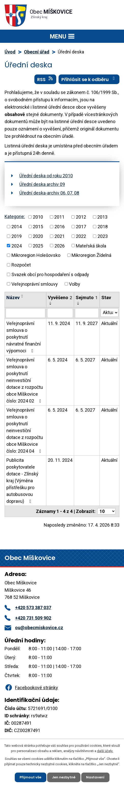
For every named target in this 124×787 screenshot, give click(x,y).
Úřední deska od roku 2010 (46, 175)
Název (13, 297)
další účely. (105, 751)
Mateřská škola (91, 245)
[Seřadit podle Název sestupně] (22, 297)
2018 (103, 226)
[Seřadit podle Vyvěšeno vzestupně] (50, 302)
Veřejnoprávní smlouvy (34, 283)
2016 (59, 226)
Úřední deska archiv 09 (42, 184)
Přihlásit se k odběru (89, 79)
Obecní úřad (36, 51)
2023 (103, 236)
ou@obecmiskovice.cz (34, 627)
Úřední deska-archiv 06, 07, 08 (49, 193)
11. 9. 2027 (87, 323)
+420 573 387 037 (28, 607)
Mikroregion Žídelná (91, 255)
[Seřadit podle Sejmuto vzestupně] (78, 302)
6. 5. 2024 (57, 359)
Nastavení (95, 777)
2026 (59, 245)
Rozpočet (21, 264)
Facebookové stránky (31, 687)
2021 (59, 236)
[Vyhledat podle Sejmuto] (87, 313)
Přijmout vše (30, 777)
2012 (81, 217)
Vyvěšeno (60, 297)
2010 (38, 217)
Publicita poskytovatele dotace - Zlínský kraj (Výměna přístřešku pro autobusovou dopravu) (22, 480)
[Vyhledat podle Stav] (109, 312)
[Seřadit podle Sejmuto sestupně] (78, 304)
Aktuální (109, 323)
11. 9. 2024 (59, 323)
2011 (59, 217)
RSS (45, 79)
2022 (81, 236)
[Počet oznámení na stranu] (106, 511)
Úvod (10, 51)
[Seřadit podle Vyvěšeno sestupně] (50, 304)
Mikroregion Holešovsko (35, 255)
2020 (38, 236)
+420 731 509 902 (28, 618)
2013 (102, 217)
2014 (16, 226)
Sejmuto (87, 297)
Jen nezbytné (63, 777)
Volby (74, 283)
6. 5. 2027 (85, 359)
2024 (16, 245)
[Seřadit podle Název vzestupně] (22, 295)
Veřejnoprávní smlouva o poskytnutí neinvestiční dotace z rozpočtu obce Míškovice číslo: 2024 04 (24, 430)
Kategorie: (15, 216)
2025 (38, 245)
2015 (38, 226)
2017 (81, 226)
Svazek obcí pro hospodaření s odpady (50, 274)
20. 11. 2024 (60, 460)
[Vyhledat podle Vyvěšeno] (60, 313)
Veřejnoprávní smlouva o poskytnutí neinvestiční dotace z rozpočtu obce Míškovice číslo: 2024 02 (24, 380)
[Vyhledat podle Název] (25, 313)
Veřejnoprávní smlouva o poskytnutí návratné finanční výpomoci (23, 337)
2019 (16, 236)
